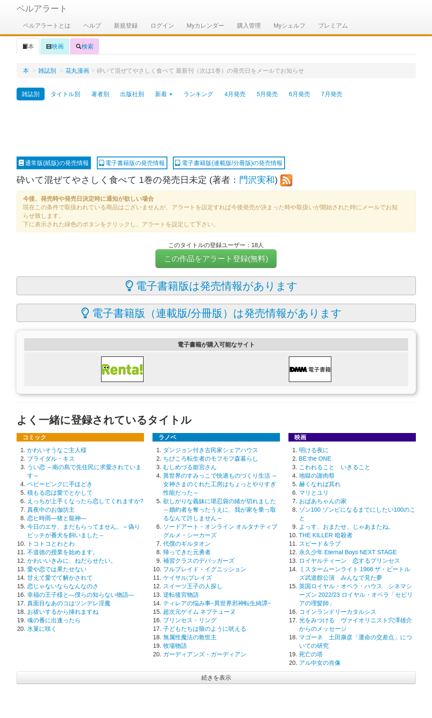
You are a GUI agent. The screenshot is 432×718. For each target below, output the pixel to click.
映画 (55, 46)
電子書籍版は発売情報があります (211, 286)
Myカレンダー (206, 25)
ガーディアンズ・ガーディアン (204, 654)
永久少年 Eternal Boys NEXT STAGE (348, 552)
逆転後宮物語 (181, 594)
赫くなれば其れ (320, 484)
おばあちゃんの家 (323, 501)
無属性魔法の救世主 (190, 637)
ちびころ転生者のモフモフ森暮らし (210, 458)
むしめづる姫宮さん (190, 467)
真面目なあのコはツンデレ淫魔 (68, 603)
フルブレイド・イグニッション (204, 569)
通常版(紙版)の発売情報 (54, 163)
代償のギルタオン (187, 543)
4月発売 (235, 94)
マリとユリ (314, 492)
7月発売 (331, 94)
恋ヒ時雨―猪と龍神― (57, 518)
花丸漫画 (77, 70)
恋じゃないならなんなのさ (63, 586)
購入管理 (249, 25)
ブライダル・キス (51, 458)
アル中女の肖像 (320, 662)
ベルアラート (42, 8)
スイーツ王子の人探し (193, 586)
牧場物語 (175, 645)
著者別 (100, 94)
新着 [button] (164, 94)
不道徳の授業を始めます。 (63, 552)
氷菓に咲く (42, 628)
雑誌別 (47, 70)
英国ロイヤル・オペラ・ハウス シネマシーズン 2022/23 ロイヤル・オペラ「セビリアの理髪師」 (356, 595)
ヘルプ (92, 25)
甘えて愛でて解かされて (60, 577)
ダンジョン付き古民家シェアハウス (210, 450)
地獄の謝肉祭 (317, 475)
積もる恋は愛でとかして (60, 492)
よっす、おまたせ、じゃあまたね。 (346, 526)
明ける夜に (314, 450)
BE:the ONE (315, 458)
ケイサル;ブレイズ (187, 577)
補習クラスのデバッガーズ (198, 560)
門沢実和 (257, 180)
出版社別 (132, 94)
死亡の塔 (311, 654)
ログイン (162, 25)
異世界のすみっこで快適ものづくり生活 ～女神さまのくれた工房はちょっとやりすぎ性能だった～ (220, 484)
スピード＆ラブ (320, 543)
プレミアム (333, 25)
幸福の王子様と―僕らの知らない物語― (80, 594)
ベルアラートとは (47, 25)
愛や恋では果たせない (57, 569)
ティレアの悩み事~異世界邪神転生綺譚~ (217, 603)
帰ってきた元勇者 (187, 552)
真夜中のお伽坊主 (51, 509)
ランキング (198, 94)
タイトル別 (65, 94)
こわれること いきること (334, 467)
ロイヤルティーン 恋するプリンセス (349, 560)
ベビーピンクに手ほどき (60, 484)
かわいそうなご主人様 (57, 450)
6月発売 (299, 94)
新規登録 (126, 25)
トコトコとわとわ (51, 543)
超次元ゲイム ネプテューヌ (199, 611)
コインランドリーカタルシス (337, 611)
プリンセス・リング (190, 620)
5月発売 (267, 94)
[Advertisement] (216, 129)
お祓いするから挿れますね (63, 611)
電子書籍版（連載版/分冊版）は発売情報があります (211, 313)
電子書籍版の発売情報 (132, 163)
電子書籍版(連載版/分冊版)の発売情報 (228, 163)
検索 (84, 46)
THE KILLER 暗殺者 (326, 535)
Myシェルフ (289, 25)
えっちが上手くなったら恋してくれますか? (85, 501)
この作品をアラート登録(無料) (216, 258)
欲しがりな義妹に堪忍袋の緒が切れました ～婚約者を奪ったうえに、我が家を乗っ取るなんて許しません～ (219, 509)
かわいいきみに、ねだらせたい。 (71, 560)
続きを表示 (216, 677)
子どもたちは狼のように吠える (204, 628)
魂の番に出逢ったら (54, 620)
